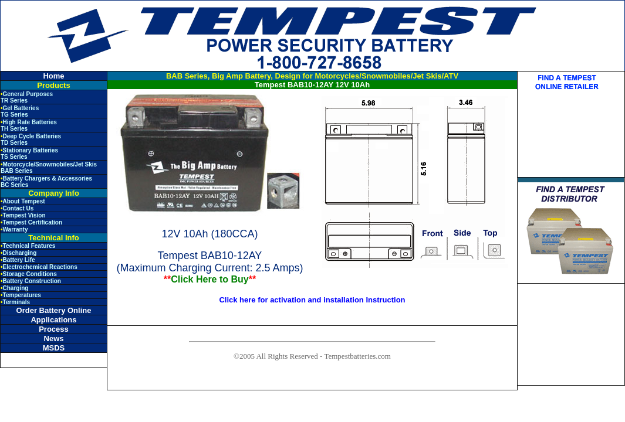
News (54, 338)
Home (53, 76)
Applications (53, 319)
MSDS (54, 347)
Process (54, 329)
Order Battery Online (54, 310)
